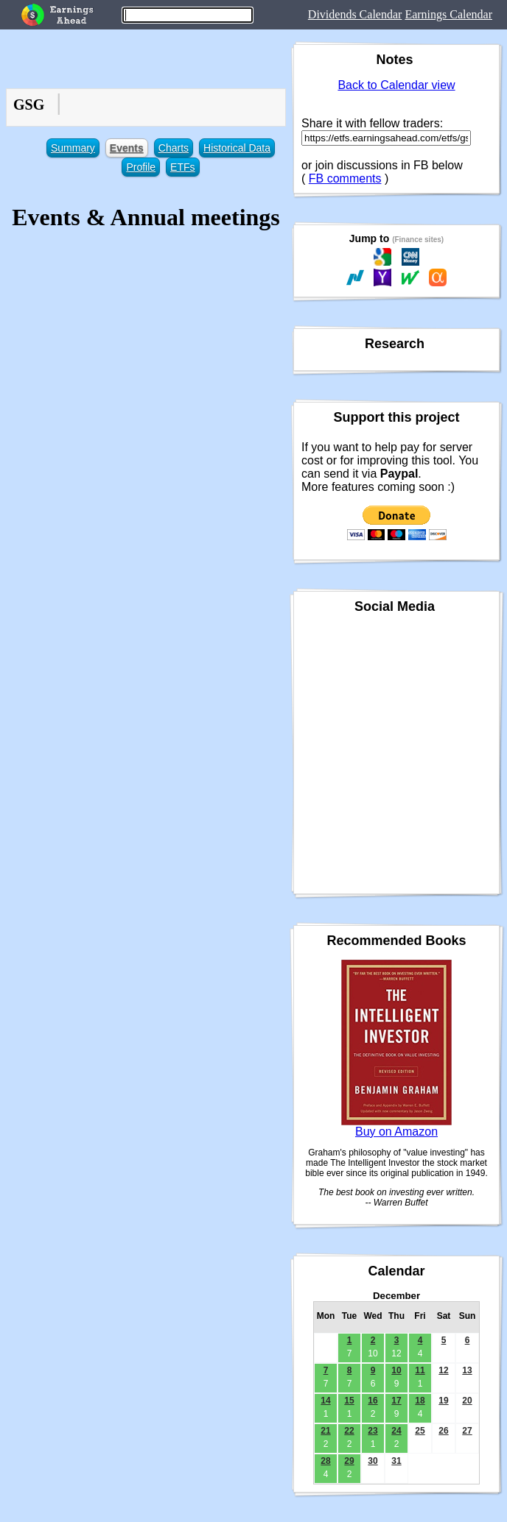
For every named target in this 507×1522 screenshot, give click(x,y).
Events (127, 148)
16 (372, 1400)
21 (325, 1431)
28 (325, 1461)
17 (396, 1400)
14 (325, 1400)
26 (443, 1431)
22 (349, 1431)
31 (396, 1461)
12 (443, 1370)
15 (349, 1400)
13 (467, 1370)
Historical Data (236, 148)
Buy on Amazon (396, 1131)
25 (419, 1431)
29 (349, 1461)
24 (396, 1431)
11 (419, 1370)
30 (372, 1461)
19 (443, 1400)
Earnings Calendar (448, 14)
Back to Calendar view (396, 85)
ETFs (182, 167)
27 (467, 1431)
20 (467, 1400)
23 (372, 1431)
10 (396, 1370)
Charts (173, 148)
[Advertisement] (146, 350)
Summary (73, 148)
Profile (140, 167)
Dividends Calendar (355, 14)
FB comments (345, 178)
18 (419, 1400)
